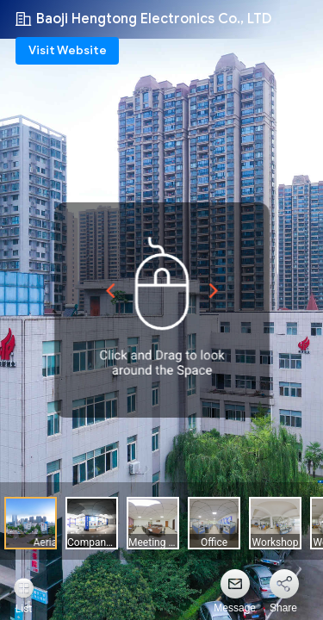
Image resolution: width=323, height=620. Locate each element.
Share (283, 608)
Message (235, 608)
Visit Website (67, 50)
